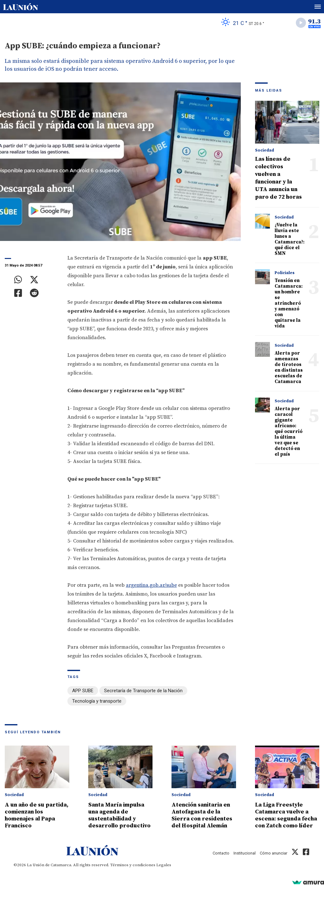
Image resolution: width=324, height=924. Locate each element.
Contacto (221, 853)
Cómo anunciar (273, 853)
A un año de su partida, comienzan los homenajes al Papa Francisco (36, 815)
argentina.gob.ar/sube (151, 585)
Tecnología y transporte (97, 701)
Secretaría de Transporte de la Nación (143, 690)
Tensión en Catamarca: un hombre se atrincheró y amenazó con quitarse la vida (288, 303)
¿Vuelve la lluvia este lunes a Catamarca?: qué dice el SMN (289, 239)
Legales (163, 864)
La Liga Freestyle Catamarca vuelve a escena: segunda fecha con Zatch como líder (286, 815)
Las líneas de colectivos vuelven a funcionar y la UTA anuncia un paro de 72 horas (278, 178)
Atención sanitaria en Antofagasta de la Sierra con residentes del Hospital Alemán (201, 815)
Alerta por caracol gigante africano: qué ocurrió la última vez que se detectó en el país (288, 431)
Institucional (245, 853)
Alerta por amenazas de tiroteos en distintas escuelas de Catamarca (289, 367)
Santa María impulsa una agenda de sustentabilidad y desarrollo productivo (119, 815)
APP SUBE (82, 690)
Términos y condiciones (132, 864)
